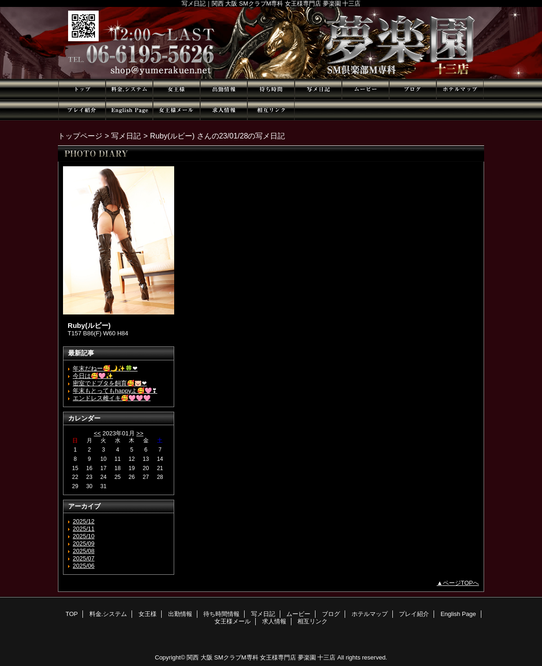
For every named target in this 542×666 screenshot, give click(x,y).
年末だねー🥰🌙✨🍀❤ (105, 368)
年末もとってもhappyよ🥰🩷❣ (115, 390)
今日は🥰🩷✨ (93, 375)
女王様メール (176, 110)
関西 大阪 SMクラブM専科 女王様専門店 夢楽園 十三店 (261, 657)
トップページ (80, 136)
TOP (82, 89)
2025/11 (84, 528)
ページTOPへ (461, 582)
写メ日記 (318, 89)
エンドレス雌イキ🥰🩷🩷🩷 (112, 398)
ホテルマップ (460, 89)
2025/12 (84, 521)
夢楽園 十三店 (271, 43)
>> (139, 433)
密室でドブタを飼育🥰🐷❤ (110, 383)
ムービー (365, 89)
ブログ (412, 89)
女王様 (176, 89)
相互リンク (271, 110)
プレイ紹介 (82, 110)
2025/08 (84, 550)
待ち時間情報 (271, 89)
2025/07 (84, 558)
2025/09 (84, 543)
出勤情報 (223, 89)
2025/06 (84, 565)
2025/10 (84, 536)
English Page (129, 110)
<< (97, 433)
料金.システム (129, 89)
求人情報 (223, 110)
